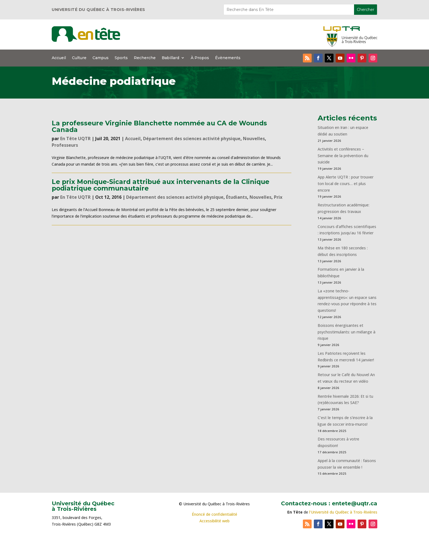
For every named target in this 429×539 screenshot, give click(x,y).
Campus (100, 58)
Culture (79, 58)
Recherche (145, 58)
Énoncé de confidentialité (214, 514)
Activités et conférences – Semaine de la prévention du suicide (343, 155)
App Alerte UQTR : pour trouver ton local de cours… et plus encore (345, 183)
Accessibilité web (214, 520)
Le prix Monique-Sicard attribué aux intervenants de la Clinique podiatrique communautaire (160, 185)
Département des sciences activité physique (191, 139)
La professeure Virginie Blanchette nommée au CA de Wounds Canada (159, 126)
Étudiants (236, 197)
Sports (121, 58)
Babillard (170, 58)
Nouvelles (254, 139)
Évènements (227, 58)
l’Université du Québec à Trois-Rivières (343, 512)
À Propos (200, 58)
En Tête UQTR (75, 139)
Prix (278, 197)
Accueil (59, 58)
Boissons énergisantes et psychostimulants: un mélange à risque (346, 332)
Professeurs (65, 145)
